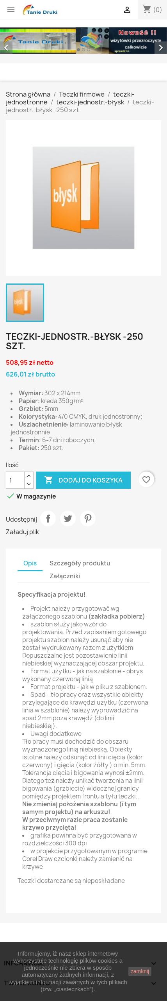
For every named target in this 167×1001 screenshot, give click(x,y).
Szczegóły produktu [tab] (80, 563)
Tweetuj (68, 518)
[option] (83, 40)
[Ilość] (15, 480)
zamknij (140, 971)
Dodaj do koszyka (83, 480)
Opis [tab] (30, 563)
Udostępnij (48, 518)
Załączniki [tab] (65, 576)
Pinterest (88, 518)
